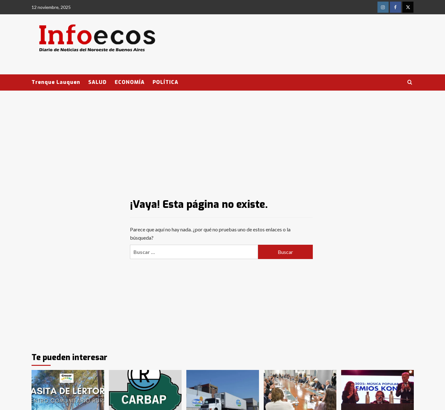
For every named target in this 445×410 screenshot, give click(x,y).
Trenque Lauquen (56, 82)
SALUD (97, 82)
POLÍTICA (165, 82)
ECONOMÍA (130, 82)
